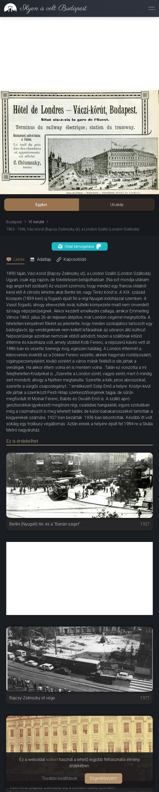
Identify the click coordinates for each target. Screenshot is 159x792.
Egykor (41, 205)
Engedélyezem (103, 778)
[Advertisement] (79, 53)
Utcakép (117, 205)
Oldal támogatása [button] (79, 246)
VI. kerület (36, 222)
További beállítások (59, 778)
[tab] (17, 259)
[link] (43, 8)
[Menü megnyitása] (152, 8)
